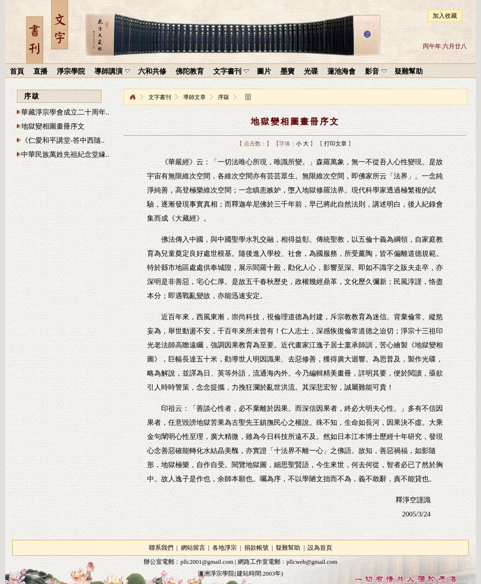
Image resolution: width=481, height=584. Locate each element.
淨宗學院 (132, 97)
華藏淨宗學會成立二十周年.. (65, 112)
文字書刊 (159, 97)
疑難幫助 (288, 547)
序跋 (223, 97)
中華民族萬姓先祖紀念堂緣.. (65, 154)
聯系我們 (161, 547)
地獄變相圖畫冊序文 (53, 126)
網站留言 (193, 547)
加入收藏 (445, 15)
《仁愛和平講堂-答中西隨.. (63, 140)
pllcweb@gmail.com (312, 561)
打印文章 (335, 143)
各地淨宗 (224, 547)
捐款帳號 (256, 547)
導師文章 (194, 97)
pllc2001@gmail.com (206, 561)
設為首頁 (320, 547)
